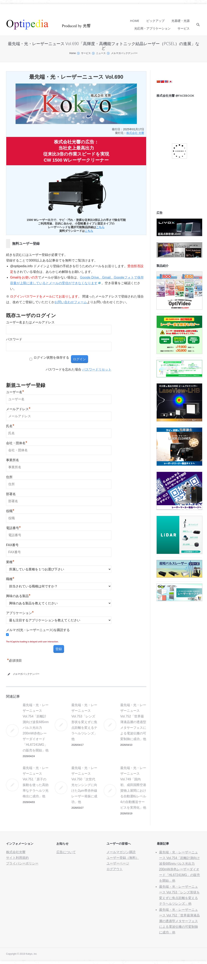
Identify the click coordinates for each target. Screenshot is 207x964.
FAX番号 (12, 545)
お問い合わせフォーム (71, 302)
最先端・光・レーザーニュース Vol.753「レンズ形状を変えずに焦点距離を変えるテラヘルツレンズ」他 (84, 722)
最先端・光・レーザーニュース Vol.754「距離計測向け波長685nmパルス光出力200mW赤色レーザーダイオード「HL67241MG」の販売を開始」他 (36, 727)
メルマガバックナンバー (124, 53)
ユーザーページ (118, 863)
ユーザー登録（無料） (123, 857)
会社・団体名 (16, 443)
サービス (86, 53)
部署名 (11, 494)
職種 (10, 579)
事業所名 (12, 460)
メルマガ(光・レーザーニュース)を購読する (38, 630)
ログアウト (115, 869)
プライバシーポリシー (22, 863)
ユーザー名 (15, 392)
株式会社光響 (15, 852)
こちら (100, 227)
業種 (10, 562)
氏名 (10, 426)
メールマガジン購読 (121, 852)
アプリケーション (20, 613)
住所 (9, 477)
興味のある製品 (18, 596)
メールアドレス (18, 409)
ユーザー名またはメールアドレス (30, 322)
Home (72, 53)
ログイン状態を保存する (51, 357)
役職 (10, 511)
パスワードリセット (96, 369)
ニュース (101, 53)
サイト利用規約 (17, 857)
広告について (66, 852)
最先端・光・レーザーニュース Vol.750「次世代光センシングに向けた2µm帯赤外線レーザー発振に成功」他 (84, 785)
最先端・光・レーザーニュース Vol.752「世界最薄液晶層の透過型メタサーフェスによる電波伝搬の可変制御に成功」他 (133, 722)
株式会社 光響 (135, 133)
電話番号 (13, 528)
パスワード (14, 339)
